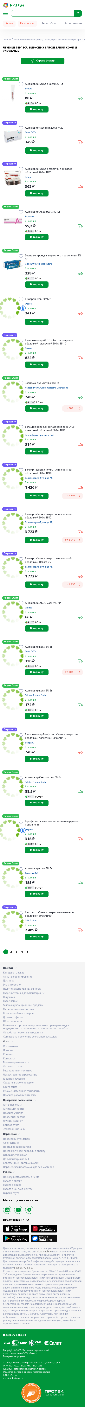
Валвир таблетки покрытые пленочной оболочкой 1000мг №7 (48, 560)
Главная (7, 40)
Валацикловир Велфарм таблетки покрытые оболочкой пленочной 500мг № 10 (51, 736)
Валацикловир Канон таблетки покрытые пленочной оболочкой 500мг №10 (50, 429)
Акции (9, 23)
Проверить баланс (14, 1117)
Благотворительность (16, 1062)
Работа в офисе (12, 1185)
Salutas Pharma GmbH (36, 695)
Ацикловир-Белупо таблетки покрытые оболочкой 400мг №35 (48, 171)
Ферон (28, 304)
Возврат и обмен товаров (18, 1013)
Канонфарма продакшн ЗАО (39, 435)
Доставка (8, 980)
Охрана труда (11, 1193)
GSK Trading (31, 921)
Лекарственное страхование (20, 1074)
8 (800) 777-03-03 (23, 1268)
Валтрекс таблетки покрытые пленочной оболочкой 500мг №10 (49, 914)
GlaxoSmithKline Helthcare (38, 264)
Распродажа (27, 23)
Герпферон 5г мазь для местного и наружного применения (52, 823)
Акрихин (29, 216)
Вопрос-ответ (11, 1125)
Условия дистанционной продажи (23, 1005)
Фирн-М (29, 829)
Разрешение (10, 1001)
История (8, 1050)
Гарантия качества (14, 1078)
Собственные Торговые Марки (21, 1163)
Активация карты (13, 1109)
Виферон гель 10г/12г (37, 299)
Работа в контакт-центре (18, 1189)
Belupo (28, 89)
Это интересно (12, 984)
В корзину (36, 109)
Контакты (9, 1058)
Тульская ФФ (31, 873)
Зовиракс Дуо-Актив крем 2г (42, 383)
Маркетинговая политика (18, 1009)
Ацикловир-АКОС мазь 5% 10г (43, 603)
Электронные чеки (14, 1129)
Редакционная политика (17, 1070)
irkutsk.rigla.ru (44, 1251)
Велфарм (29, 743)
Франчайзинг (11, 1142)
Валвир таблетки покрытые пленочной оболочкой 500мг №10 (48, 471)
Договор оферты (13, 1017)
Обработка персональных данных (23, 1032)
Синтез (28, 348)
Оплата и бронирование (17, 976)
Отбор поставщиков (15, 1155)
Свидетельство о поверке (18, 1082)
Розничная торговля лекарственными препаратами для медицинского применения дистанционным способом (36, 1027)
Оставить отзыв (12, 1066)
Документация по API (16, 1159)
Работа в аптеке (12, 1181)
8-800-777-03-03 (14, 1335)
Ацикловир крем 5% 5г (38, 647)
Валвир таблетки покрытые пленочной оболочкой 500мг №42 (48, 516)
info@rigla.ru (16, 1378)
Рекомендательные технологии (21, 1091)
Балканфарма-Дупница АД (39, 478)
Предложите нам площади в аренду (24, 1151)
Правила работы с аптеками (19, 1095)
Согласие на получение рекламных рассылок (30, 1036)
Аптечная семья (12, 1104)
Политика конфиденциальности (22, 988)
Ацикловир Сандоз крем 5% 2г (43, 777)
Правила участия (13, 1113)
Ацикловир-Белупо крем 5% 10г (44, 84)
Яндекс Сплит (50, 23)
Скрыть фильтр (43, 61)
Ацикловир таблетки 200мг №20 (44, 127)
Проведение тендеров (16, 1139)
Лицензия (9, 997)
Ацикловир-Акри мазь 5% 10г (42, 211)
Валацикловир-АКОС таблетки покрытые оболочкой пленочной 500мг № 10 (49, 342)
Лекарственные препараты (27, 40)
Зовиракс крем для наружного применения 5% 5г (53, 257)
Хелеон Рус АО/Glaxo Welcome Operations (46, 388)
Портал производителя (17, 1147)
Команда (8, 1054)
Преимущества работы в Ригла (21, 1177)
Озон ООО (30, 133)
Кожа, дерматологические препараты (63, 40)
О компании (10, 1046)
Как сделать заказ (13, 972)
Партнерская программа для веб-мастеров (28, 1167)
